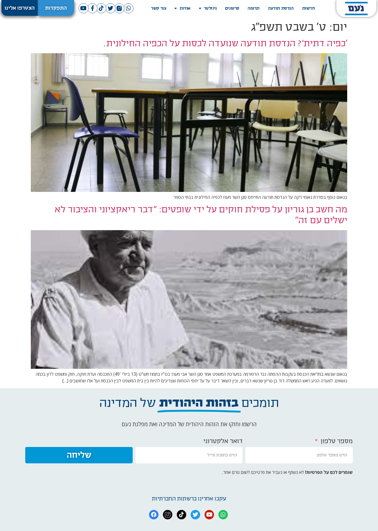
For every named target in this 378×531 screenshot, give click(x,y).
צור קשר (158, 8)
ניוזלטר (208, 8)
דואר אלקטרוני (223, 441)
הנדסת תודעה (281, 8)
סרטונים (232, 8)
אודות (182, 8)
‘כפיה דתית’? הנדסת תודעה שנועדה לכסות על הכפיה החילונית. (225, 43)
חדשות (308, 8)
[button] (56, 8)
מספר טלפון (336, 441)
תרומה (253, 8)
